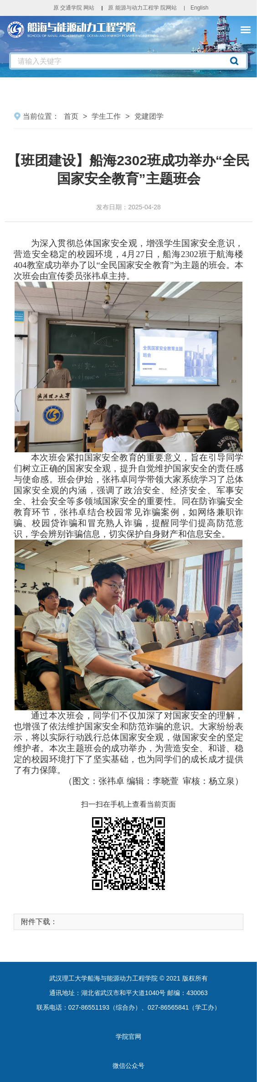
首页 (71, 116)
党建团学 (149, 116)
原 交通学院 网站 (74, 8)
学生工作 (106, 116)
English (199, 8)
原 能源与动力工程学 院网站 (142, 8)
